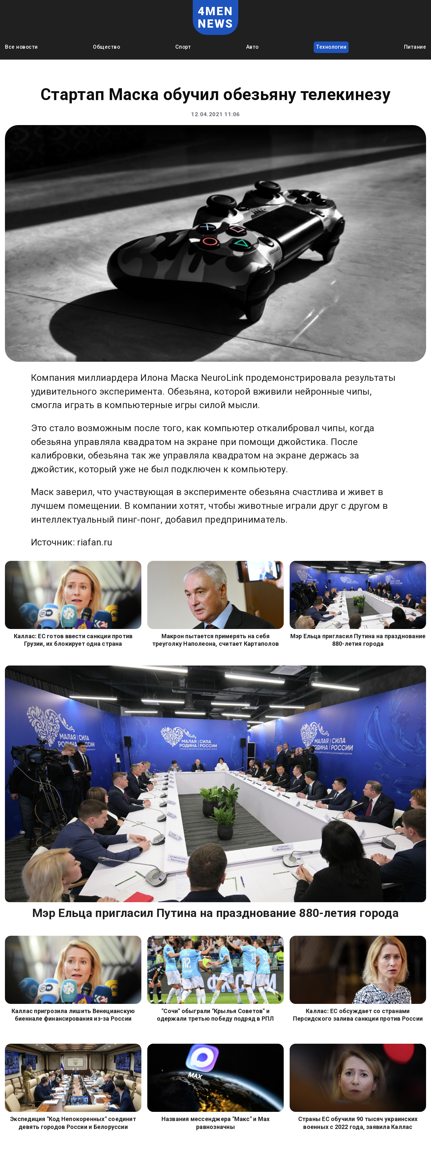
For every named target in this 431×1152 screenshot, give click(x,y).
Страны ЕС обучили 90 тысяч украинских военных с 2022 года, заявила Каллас (358, 1122)
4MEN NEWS (216, 17)
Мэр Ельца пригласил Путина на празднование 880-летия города (358, 640)
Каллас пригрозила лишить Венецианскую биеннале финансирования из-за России (73, 1015)
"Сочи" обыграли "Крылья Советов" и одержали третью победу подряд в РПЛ (215, 1015)
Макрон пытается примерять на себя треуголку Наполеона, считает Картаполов (215, 640)
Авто (252, 47)
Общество (106, 47)
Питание (415, 47)
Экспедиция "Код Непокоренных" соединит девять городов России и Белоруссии (73, 1122)
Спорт (183, 47)
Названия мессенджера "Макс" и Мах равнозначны (215, 1122)
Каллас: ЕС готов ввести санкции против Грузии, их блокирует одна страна (73, 640)
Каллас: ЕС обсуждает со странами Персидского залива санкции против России (358, 1015)
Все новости (21, 47)
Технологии (331, 47)
